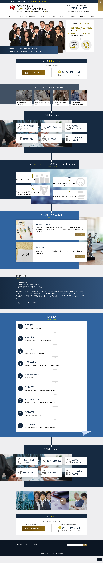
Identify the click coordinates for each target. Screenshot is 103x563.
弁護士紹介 (72, 16)
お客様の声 (52, 16)
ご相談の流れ (62, 16)
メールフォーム (33, 73)
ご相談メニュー (20, 16)
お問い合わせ (40, 553)
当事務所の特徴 (32, 16)
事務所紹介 (19, 551)
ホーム (10, 16)
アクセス (92, 16)
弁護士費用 (82, 16)
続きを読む (80, 235)
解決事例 (43, 16)
